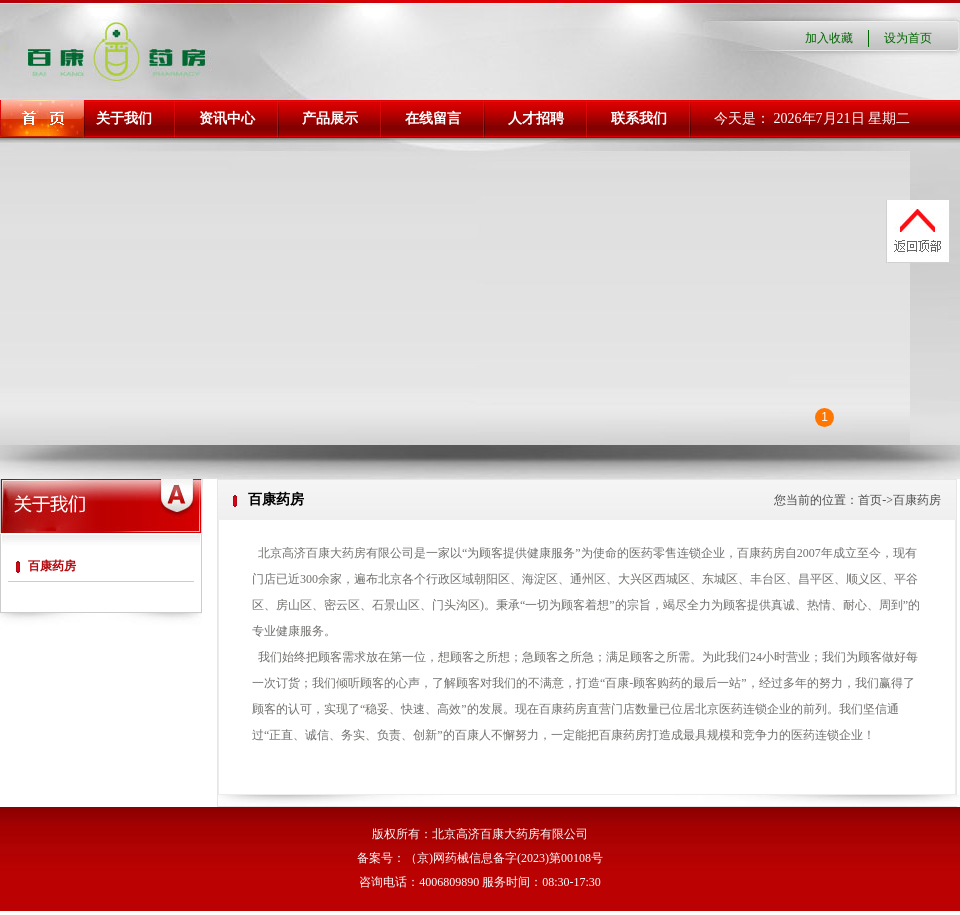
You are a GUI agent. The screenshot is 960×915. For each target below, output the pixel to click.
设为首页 (908, 38)
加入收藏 (829, 38)
